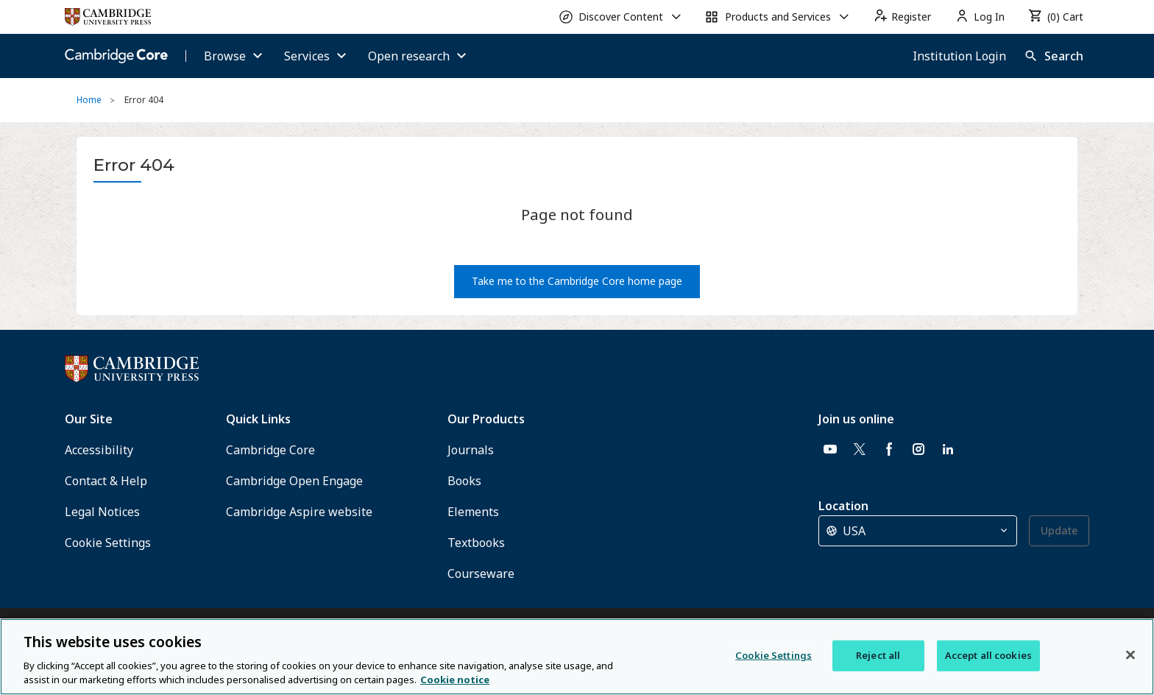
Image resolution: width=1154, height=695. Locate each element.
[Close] (1130, 655)
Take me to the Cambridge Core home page (577, 281)
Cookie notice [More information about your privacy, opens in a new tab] (454, 679)
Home (89, 100)
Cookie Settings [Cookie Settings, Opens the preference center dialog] (773, 655)
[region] (577, 656)
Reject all (878, 655)
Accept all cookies (988, 655)
